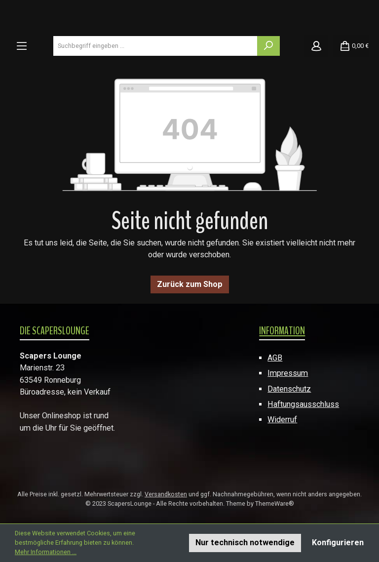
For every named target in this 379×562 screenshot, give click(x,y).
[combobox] (155, 46)
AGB (274, 357)
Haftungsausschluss (303, 404)
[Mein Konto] (316, 46)
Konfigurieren (338, 542)
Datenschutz (289, 389)
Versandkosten (166, 494)
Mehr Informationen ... (45, 552)
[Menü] (22, 46)
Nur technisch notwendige (245, 542)
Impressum (287, 373)
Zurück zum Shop (190, 284)
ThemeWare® (274, 503)
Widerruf (282, 419)
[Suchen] (268, 46)
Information (282, 331)
